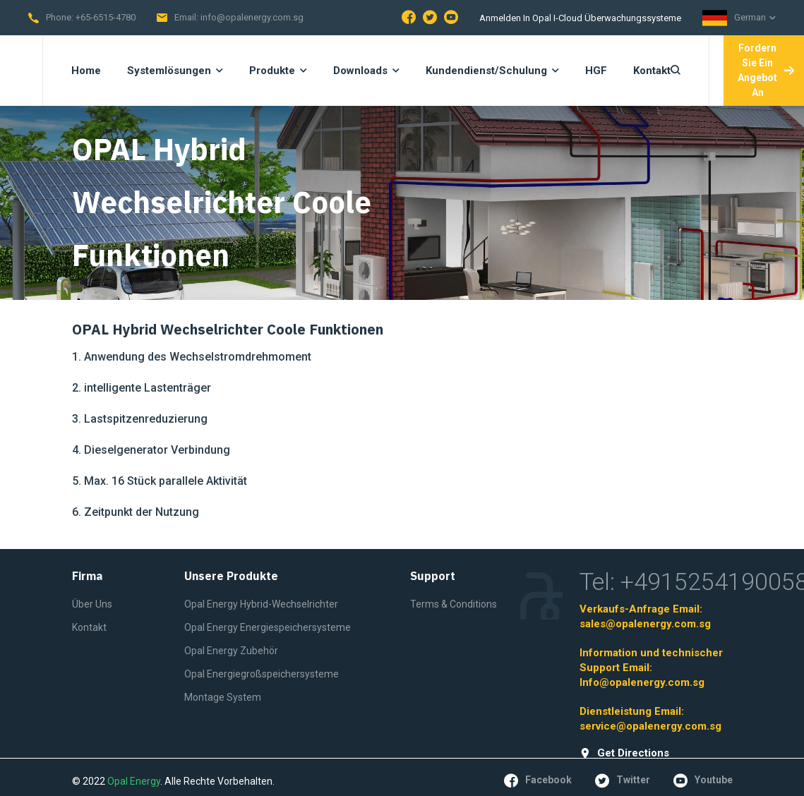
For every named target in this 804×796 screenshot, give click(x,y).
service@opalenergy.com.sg (650, 726)
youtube (703, 780)
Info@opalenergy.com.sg (642, 682)
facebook (538, 780)
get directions (624, 753)
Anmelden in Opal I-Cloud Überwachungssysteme (580, 18)
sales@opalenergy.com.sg (645, 623)
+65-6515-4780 (106, 17)
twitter (622, 780)
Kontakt (89, 627)
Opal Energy (133, 781)
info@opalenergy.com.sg (252, 17)
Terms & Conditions (453, 604)
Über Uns (92, 604)
